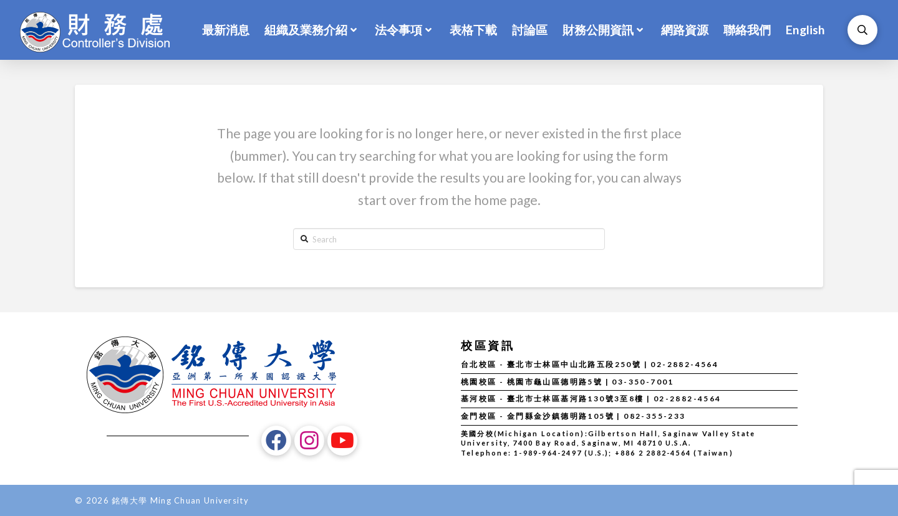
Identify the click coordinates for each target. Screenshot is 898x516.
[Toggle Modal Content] (862, 30)
